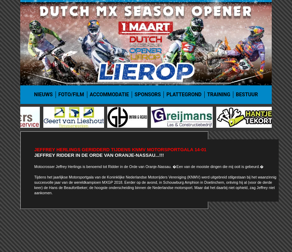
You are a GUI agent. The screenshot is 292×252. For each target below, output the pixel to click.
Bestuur (247, 95)
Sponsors (147, 95)
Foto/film (71, 95)
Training (218, 95)
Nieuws (43, 95)
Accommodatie (109, 95)
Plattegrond (184, 95)
